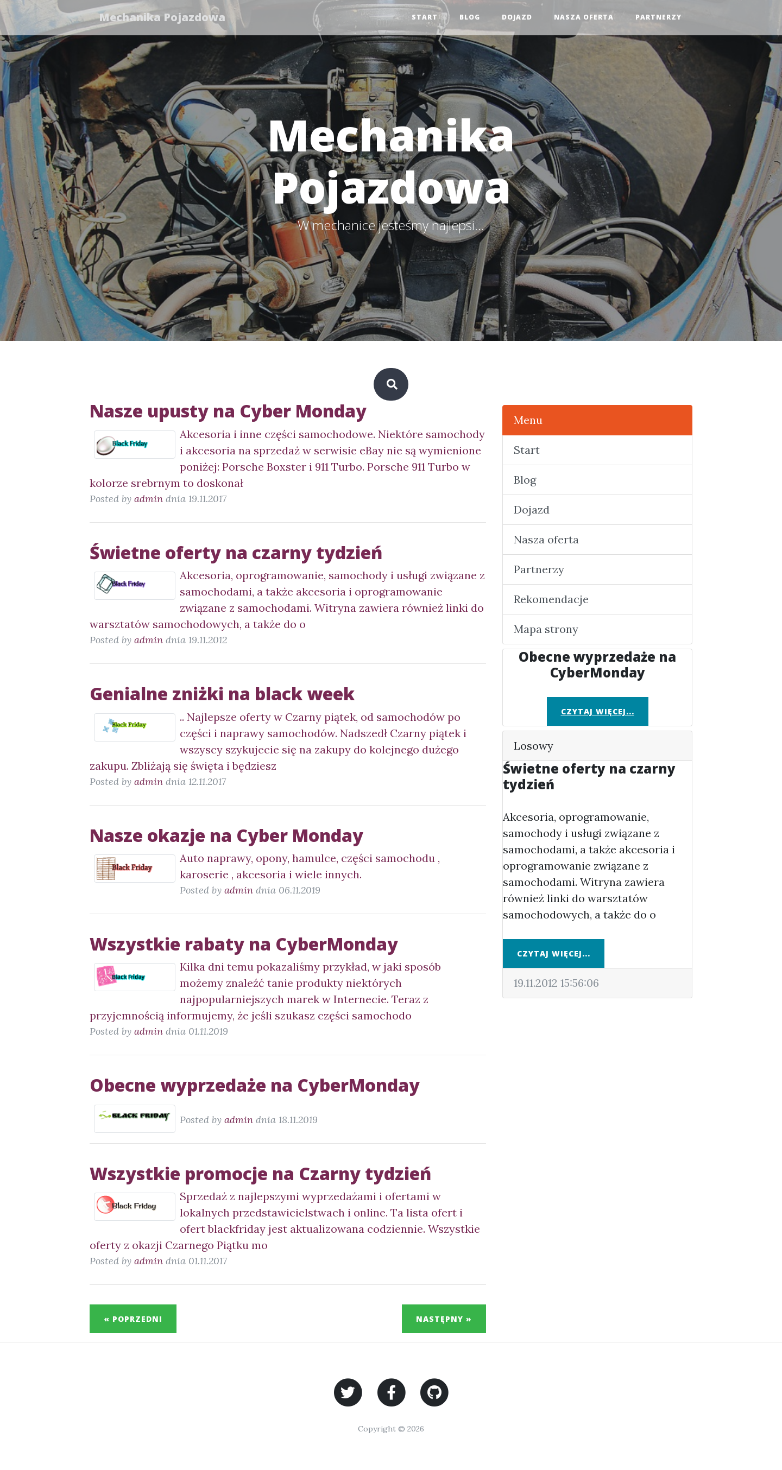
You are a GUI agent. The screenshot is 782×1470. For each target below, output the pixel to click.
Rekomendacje (551, 599)
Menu (528, 420)
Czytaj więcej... (597, 711)
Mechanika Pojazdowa (163, 17)
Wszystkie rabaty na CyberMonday (244, 943)
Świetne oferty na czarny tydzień (236, 552)
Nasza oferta (584, 17)
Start (425, 17)
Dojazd (517, 17)
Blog (469, 17)
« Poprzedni (133, 1319)
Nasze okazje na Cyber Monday (226, 835)
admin (148, 498)
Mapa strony (546, 629)
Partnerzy (658, 17)
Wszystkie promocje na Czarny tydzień (260, 1173)
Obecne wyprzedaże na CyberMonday (255, 1085)
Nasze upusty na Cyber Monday (228, 410)
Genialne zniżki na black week (222, 693)
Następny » (444, 1319)
